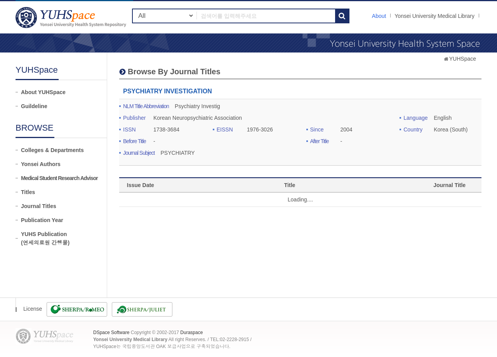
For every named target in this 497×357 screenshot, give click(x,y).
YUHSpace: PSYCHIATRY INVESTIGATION (72, 17)
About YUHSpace (43, 92)
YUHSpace (462, 59)
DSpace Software (111, 332)
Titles (28, 192)
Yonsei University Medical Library (434, 16)
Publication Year (42, 220)
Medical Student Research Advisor (59, 178)
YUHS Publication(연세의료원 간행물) (45, 238)
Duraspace (191, 332)
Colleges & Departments (52, 150)
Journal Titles (38, 206)
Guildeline (34, 106)
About (379, 16)
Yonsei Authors (41, 164)
